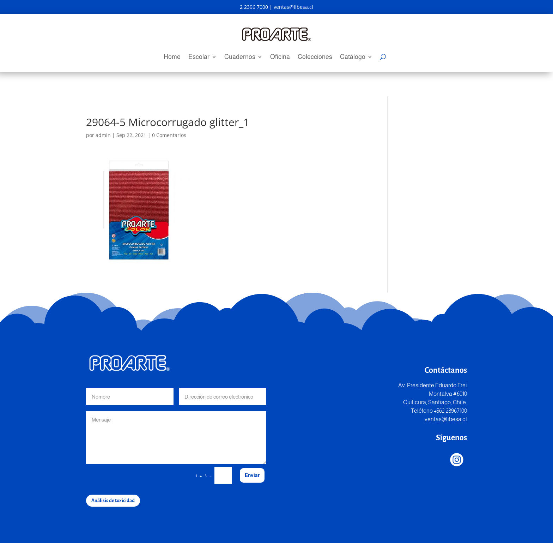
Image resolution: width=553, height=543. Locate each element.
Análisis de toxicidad (113, 500)
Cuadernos (239, 57)
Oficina (280, 57)
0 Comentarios (169, 135)
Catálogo (352, 57)
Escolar (198, 57)
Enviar (252, 475)
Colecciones (315, 57)
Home (172, 57)
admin (103, 135)
